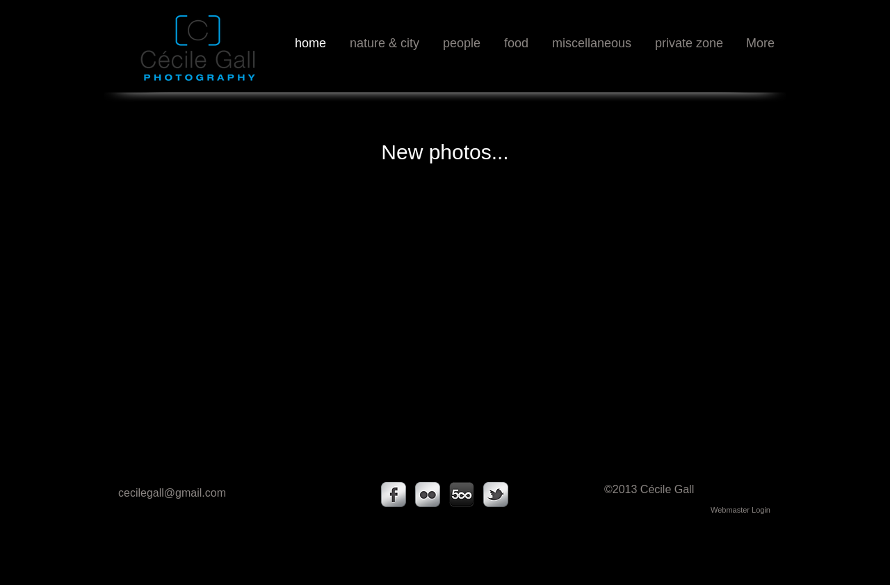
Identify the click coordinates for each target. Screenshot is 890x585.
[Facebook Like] (736, 73)
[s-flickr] (427, 494)
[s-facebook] (393, 494)
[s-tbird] (495, 494)
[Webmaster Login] (740, 510)
